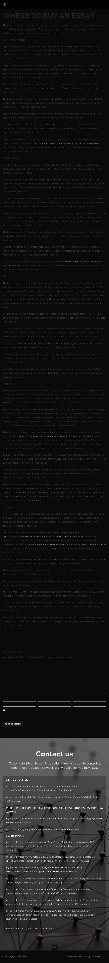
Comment (8, 664)
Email (41, 699)
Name (6, 699)
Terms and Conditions (77, 957)
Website (77, 699)
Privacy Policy (98, 957)
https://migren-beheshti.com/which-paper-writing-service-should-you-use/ (67, 545)
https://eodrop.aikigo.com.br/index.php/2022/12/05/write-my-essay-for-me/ (51, 436)
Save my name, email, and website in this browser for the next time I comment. (42, 716)
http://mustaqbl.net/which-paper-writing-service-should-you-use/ (65, 143)
